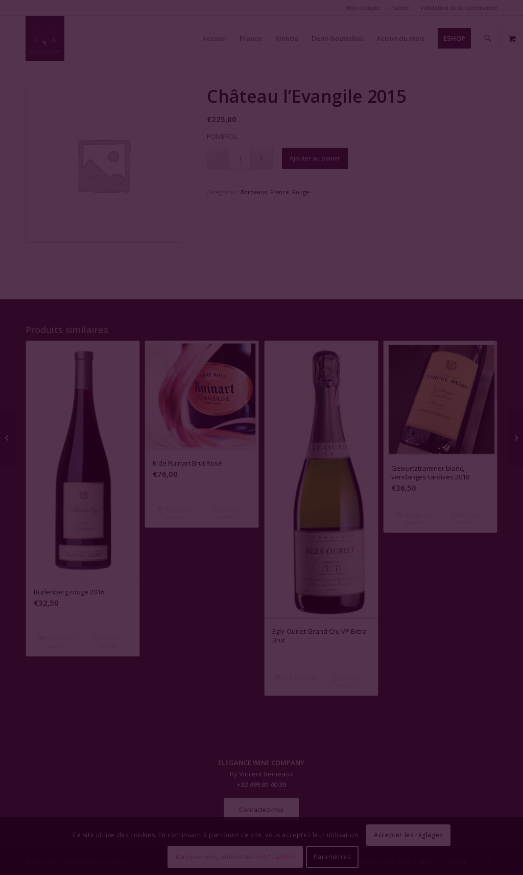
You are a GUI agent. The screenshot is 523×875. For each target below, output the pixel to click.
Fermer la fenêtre (261, 530)
